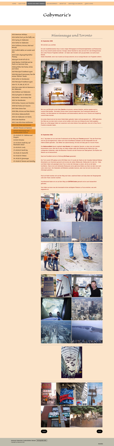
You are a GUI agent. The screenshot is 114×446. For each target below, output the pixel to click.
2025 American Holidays (19, 34)
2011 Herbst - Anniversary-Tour (21, 97)
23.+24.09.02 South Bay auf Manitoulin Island (21, 144)
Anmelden (100, 443)
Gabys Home (89, 4)
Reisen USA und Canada (36, 4)
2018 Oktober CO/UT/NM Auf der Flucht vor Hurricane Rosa (22, 63)
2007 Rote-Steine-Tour (19, 108)
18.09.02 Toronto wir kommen (22, 128)
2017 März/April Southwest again (22, 71)
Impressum (13, 440)
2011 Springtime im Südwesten (21, 95)
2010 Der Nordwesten (18, 100)
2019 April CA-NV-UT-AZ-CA (20, 59)
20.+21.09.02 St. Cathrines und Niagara (22, 136)
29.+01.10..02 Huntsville (20, 153)
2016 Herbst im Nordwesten (20, 79)
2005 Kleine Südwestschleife (21, 114)
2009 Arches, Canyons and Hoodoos (23, 103)
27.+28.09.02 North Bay (20, 150)
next (99, 431)
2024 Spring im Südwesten (20, 40)
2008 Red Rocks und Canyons (21, 106)
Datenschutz (20, 440)
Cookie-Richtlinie (27, 440)
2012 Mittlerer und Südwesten (21, 92)
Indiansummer (52, 4)
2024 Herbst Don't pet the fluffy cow (23, 37)
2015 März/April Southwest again (22, 82)
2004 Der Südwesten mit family (22, 117)
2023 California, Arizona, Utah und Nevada (22, 46)
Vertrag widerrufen (41, 440)
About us (63, 4)
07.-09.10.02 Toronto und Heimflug (24, 161)
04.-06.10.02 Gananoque (21, 158)
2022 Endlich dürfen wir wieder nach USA (23, 51)
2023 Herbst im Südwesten (20, 43)
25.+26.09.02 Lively (19, 147)
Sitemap (33, 440)
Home (14, 4)
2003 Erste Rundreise (18, 120)
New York (22, 4)
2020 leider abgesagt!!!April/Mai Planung (22, 56)
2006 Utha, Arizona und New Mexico (23, 111)
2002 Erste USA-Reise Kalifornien (22, 122)
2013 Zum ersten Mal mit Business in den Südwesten (23, 88)
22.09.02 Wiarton (18, 140)
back (44, 431)
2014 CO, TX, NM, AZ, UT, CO (20, 84)
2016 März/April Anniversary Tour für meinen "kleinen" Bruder (23, 75)
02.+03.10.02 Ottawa (19, 156)
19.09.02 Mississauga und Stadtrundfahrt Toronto (21, 131)
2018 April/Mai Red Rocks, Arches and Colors (22, 68)
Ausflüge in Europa (75, 4)
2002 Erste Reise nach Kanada (21, 125)
